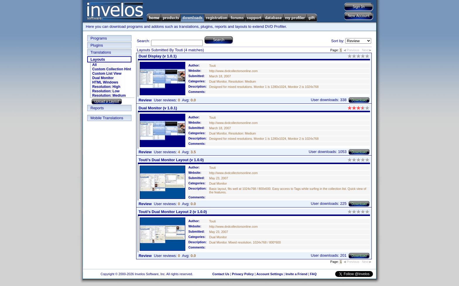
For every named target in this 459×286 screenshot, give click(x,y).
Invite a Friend (296, 274)
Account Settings (269, 274)
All (94, 65)
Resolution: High (106, 87)
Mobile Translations (106, 118)
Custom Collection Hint (111, 69)
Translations (100, 52)
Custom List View (106, 74)
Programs (98, 38)
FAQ (313, 274)
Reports (97, 108)
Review (145, 100)
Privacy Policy (243, 274)
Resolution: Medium (109, 95)
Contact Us (220, 274)
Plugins (96, 45)
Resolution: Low (105, 91)
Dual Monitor (103, 78)
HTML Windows (105, 82)
